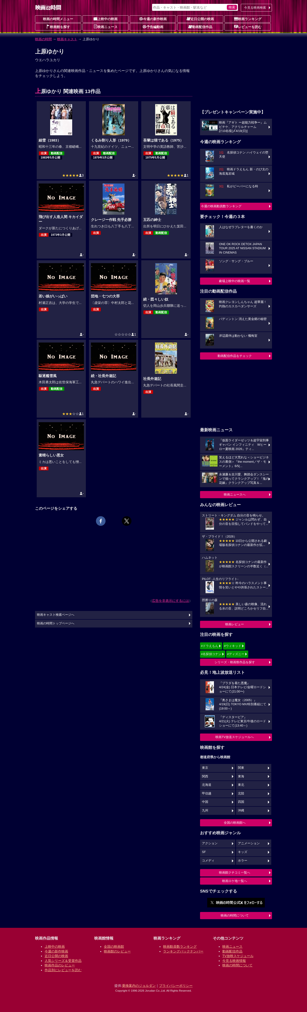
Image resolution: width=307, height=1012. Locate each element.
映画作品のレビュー (60, 965)
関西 (205, 776)
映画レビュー (234, 624)
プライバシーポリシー (176, 986)
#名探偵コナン (211, 654)
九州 (205, 810)
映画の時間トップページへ (55, 623)
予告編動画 (153, 26)
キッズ (242, 852)
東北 (241, 785)
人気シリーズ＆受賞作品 (63, 961)
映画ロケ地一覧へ (234, 881)
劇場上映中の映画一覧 (234, 281)
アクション (210, 843)
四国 (241, 802)
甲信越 (206, 793)
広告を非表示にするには (170, 601)
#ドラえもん (209, 646)
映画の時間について (235, 915)
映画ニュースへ (235, 494)
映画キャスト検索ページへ (55, 614)
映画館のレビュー (117, 951)
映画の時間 (43, 39)
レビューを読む (247, 26)
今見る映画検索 (255, 7)
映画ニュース (106, 26)
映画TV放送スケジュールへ (234, 737)
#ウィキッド (232, 646)
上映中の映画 (106, 19)
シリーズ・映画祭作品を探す (234, 662)
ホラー (242, 860)
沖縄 (241, 810)
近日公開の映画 (200, 19)
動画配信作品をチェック (235, 356)
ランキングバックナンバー (183, 951)
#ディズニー (235, 654)
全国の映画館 (114, 946)
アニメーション (249, 843)
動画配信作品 (200, 26)
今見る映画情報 (234, 961)
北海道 (206, 785)
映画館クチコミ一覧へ (234, 872)
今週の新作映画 (153, 19)
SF (204, 852)
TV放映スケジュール (238, 956)
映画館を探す (58, 26)
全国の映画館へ (235, 822)
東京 (205, 767)
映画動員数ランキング (180, 946)
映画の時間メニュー (58, 19)
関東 (241, 767)
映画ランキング (247, 19)
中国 (205, 802)
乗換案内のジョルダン (139, 986)
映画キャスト (67, 39)
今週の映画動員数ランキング (221, 206)
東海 (241, 776)
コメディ (208, 860)
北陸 (241, 793)
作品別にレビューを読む (63, 970)
